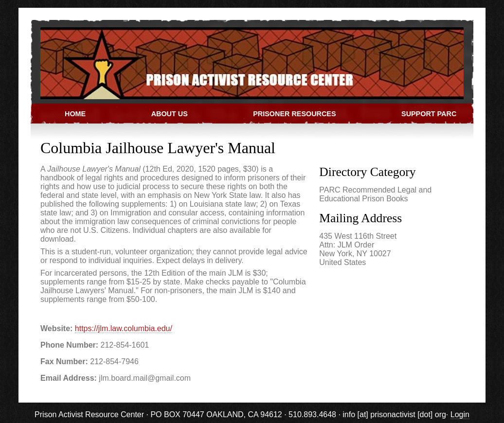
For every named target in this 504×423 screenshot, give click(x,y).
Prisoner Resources (294, 114)
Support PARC (428, 114)
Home (75, 114)
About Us (169, 114)
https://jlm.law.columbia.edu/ (123, 328)
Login (459, 414)
